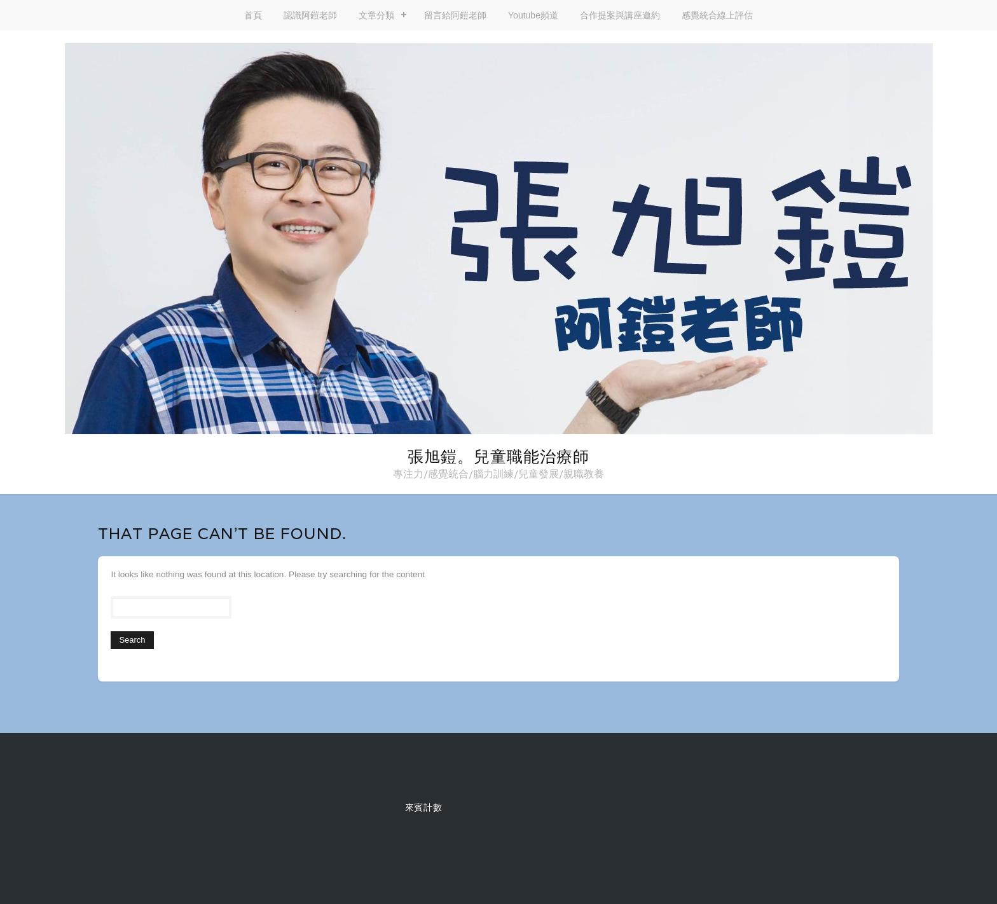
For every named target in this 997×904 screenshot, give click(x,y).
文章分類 (376, 15)
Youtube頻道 (533, 15)
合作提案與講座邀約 (620, 15)
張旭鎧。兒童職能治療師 (498, 456)
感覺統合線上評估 (717, 15)
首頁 (253, 15)
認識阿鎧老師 (310, 15)
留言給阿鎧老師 (455, 15)
